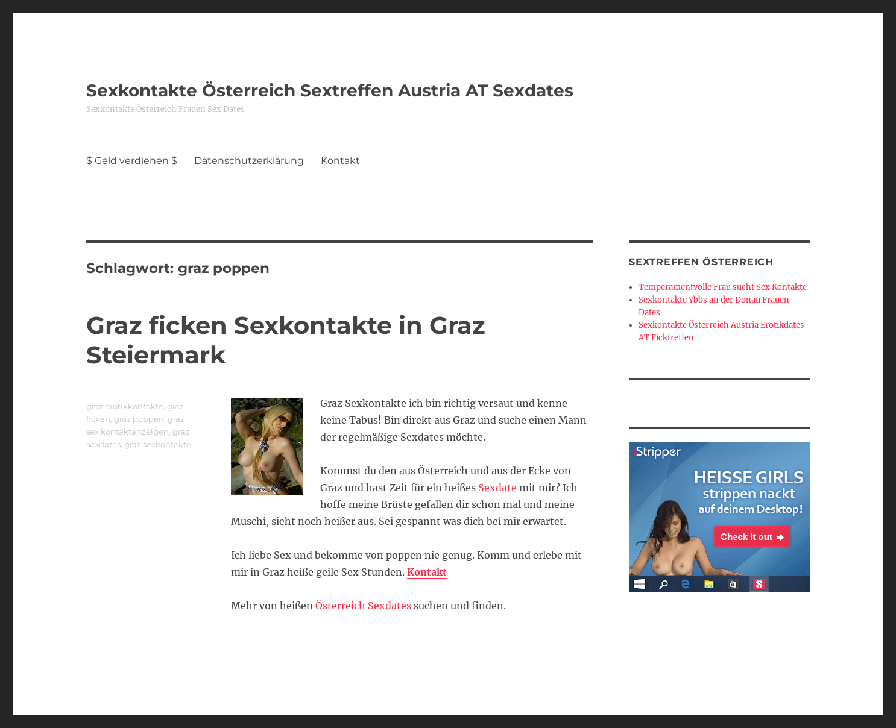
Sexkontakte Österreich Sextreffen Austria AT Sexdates (329, 90)
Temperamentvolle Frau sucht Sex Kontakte (723, 287)
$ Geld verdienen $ (131, 160)
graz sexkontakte (157, 444)
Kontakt (340, 160)
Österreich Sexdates (363, 606)
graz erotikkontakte (124, 406)
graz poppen (139, 419)
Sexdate (497, 488)
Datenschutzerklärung (249, 160)
